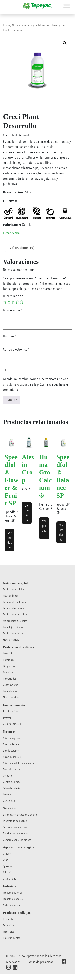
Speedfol (7, 866)
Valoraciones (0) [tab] (21, 248)
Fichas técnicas (11, 640)
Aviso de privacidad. (41, 962)
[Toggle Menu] (66, 6)
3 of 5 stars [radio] (13, 302)
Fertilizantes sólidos (13, 589)
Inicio (6, 25)
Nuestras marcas (12, 757)
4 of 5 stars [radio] (17, 302)
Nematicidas (9, 679)
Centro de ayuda (12, 782)
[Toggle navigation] (2, 4)
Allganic (7, 872)
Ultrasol (7, 854)
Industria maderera (13, 899)
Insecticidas (9, 653)
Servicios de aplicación (15, 827)
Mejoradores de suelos (15, 621)
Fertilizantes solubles (14, 602)
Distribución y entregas (15, 833)
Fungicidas (9, 666)
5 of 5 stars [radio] (21, 302)
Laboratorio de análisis (15, 821)
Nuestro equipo (11, 738)
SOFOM (7, 718)
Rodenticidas (10, 691)
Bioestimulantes (11, 938)
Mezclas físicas (11, 596)
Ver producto (9, 540)
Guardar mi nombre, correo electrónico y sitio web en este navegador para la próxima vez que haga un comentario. (36, 384)
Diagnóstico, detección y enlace (20, 815)
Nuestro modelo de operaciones (20, 763)
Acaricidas (8, 672)
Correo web (9, 801)
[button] (64, 43)
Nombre (9, 336)
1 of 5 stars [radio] (5, 302)
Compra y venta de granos (17, 840)
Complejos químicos (14, 627)
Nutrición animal (12, 905)
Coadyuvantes (10, 685)
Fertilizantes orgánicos (15, 614)
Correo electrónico (16, 349)
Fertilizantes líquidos (14, 608)
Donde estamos (11, 751)
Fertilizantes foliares (46, 25)
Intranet (7, 794)
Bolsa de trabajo (11, 769)
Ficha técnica (11, 233)
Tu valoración (12, 310)
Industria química (12, 893)
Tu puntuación (13, 296)
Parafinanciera (10, 711)
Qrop (5, 860)
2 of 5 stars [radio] (9, 302)
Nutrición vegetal (22, 25)
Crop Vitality (9, 879)
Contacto (8, 776)
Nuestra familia (11, 744)
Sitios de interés (11, 788)
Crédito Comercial (12, 724)
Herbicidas (8, 660)
